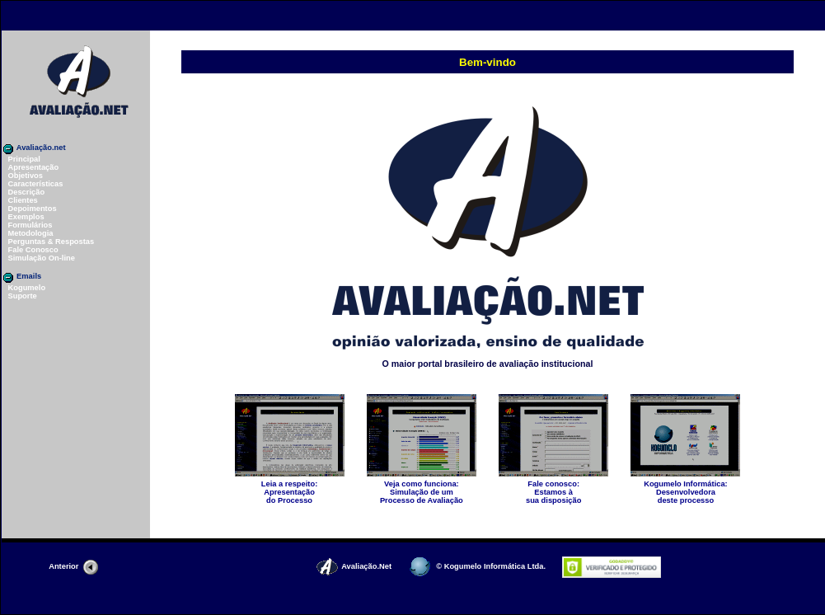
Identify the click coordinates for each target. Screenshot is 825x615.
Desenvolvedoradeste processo (685, 489)
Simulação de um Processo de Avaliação (421, 489)
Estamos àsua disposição (553, 489)
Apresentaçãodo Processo (290, 489)
